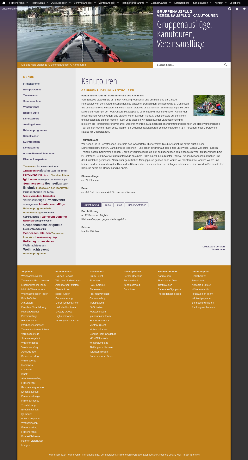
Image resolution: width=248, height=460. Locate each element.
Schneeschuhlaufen (37, 233)
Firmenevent (28, 382)
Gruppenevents (43, 220)
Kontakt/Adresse (30, 436)
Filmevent (30, 175)
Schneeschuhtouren (48, 166)
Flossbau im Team (168, 280)
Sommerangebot (83, 2)
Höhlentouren (44, 175)
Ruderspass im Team (101, 356)
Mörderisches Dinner (67, 302)
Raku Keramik (97, 284)
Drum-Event (96, 276)
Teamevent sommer (53, 216)
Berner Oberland (133, 276)
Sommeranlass (32, 101)
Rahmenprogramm (34, 253)
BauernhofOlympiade (169, 289)
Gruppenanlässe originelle (42, 225)
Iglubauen (30, 179)
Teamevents (38, 2)
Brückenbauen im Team (38, 192)
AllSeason (27, 302)
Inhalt (24, 373)
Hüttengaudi (44, 179)
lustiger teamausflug (34, 229)
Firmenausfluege (30, 396)
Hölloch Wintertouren (33, 289)
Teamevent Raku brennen (35, 280)
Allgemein (27, 271)
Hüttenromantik (200, 289)
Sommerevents (33, 183)
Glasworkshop (97, 298)
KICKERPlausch (99, 338)
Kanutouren (79, 64)
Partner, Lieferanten (32, 440)
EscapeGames (159, 2)
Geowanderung (64, 298)
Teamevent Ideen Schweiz (36, 329)
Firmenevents (17, 2)
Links (25, 8)
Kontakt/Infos (31, 147)
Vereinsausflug (29, 347)
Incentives (27, 365)
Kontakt (218, 2)
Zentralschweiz (132, 284)
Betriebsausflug (30, 356)
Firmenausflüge (59, 179)
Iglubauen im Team (100, 316)
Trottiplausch (97, 302)
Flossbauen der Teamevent (52, 187)
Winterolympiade (99, 342)
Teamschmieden (99, 351)
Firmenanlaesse (30, 400)
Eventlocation (31, 141)
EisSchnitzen (97, 307)
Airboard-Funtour (201, 284)
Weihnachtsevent (36, 249)
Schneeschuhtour (99, 320)
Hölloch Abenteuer (65, 307)
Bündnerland (131, 280)
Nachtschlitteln (60, 175)
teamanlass (28, 221)
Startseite (42, 64)
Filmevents (96, 289)
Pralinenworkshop (99, 293)
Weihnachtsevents (31, 276)
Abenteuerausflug (31, 378)
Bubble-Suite (31, 112)
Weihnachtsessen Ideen (34, 293)
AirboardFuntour (31, 171)
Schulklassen (200, 2)
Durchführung (91, 204)
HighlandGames (30, 311)
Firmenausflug (29, 427)
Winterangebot (107, 2)
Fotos (119, 204)
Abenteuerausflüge (52, 204)
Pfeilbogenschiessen (32, 325)
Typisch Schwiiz (64, 276)
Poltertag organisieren (38, 241)
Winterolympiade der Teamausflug (39, 196)
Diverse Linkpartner (35, 159)
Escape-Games (32, 89)
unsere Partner (10, 8)
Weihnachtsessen (34, 245)
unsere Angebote (30, 418)
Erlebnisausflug (30, 391)
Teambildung (28, 405)
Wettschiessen (29, 422)
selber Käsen (62, 293)
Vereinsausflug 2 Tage (47, 237)
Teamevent (29, 166)
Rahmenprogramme (133, 2)
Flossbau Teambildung (33, 307)
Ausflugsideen (59, 2)
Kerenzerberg (181, 2)
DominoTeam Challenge (103, 333)
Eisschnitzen (62, 289)
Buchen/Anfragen (136, 204)
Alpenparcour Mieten (67, 284)
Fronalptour (198, 280)
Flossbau (95, 280)
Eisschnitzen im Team (53, 170)
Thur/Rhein (218, 249)
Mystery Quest (63, 311)
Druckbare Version (213, 246)
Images (25, 445)
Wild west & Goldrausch (68, 280)
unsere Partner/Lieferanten (39, 153)
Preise (107, 204)
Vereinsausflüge (33, 200)
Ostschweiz (130, 289)
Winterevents (31, 107)
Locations (235, 2)
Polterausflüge (29, 316)
